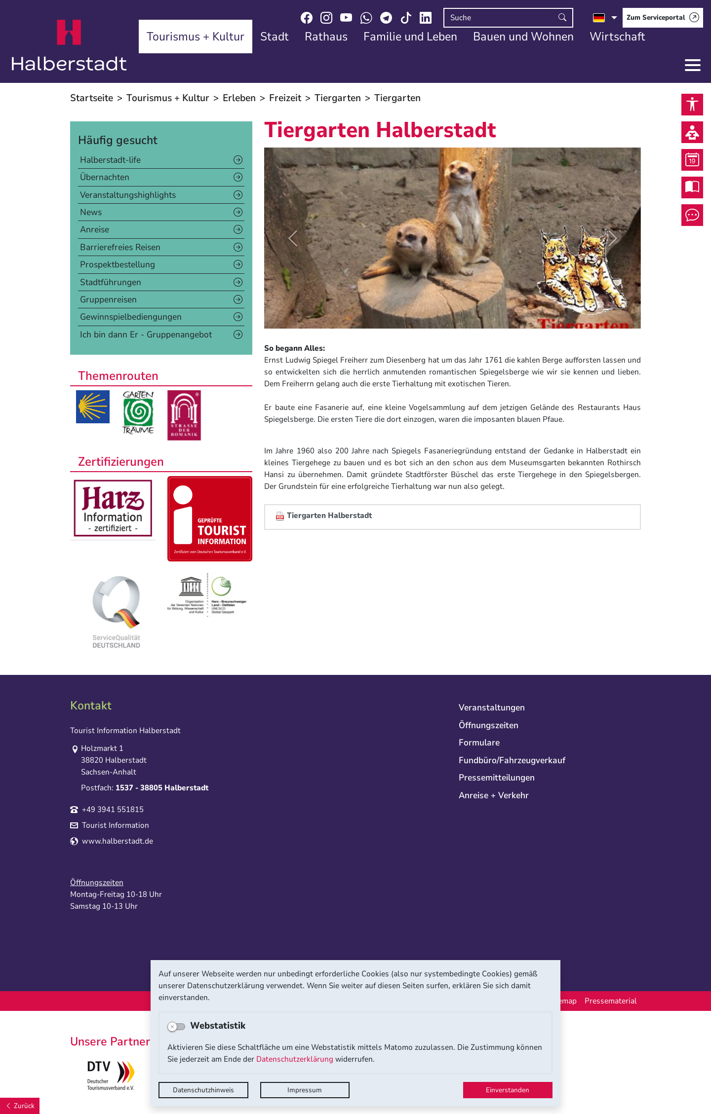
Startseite (91, 98)
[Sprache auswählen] (605, 18)
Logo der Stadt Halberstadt (69, 45)
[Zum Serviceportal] (663, 18)
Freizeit (285, 98)
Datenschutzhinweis (203, 1090)
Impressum (304, 1090)
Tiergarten (338, 98)
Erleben (239, 98)
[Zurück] (20, 1106)
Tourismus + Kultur (167, 98)
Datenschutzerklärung (294, 1059)
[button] (292, 238)
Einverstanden (507, 1090)
